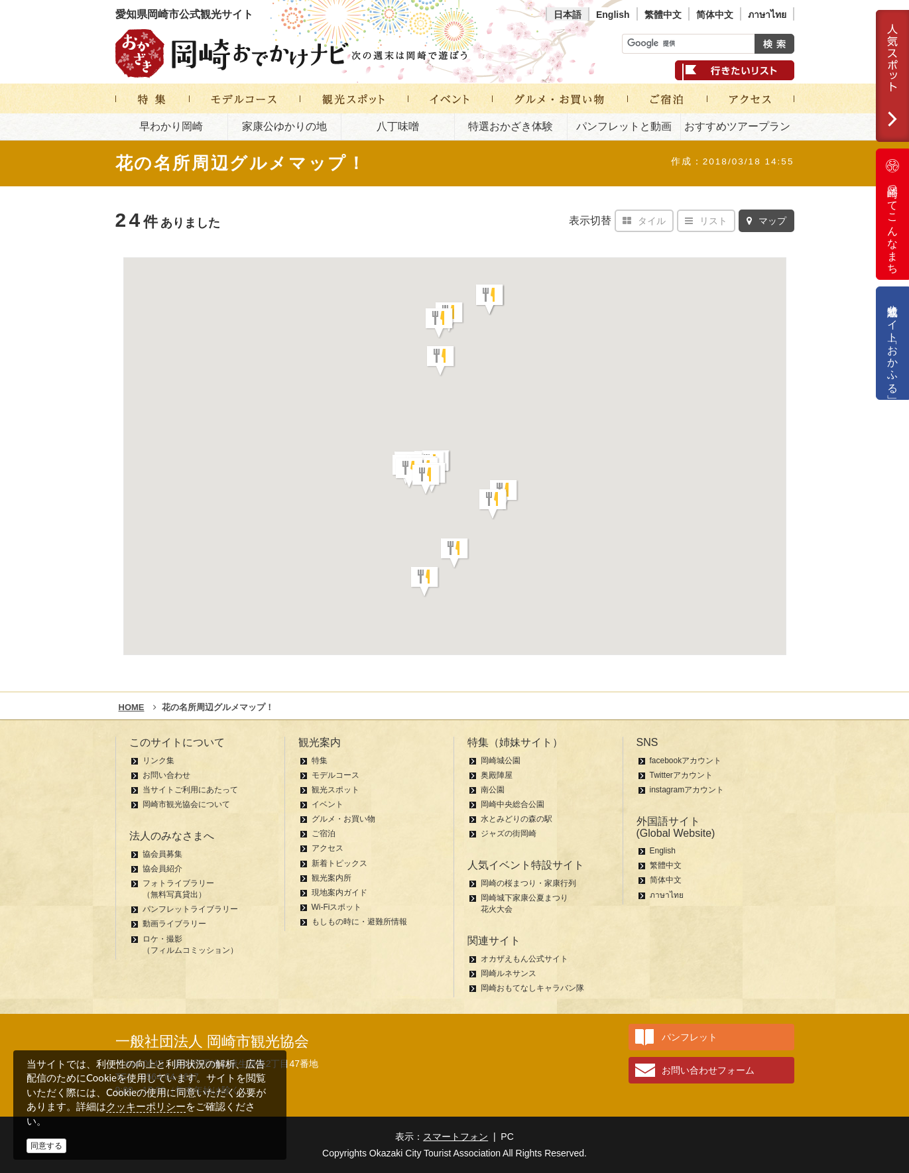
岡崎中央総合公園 (512, 804)
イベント (327, 804)
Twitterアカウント (681, 775)
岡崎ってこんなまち (892, 214)
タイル (644, 221)
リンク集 (158, 760)
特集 (320, 760)
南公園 (493, 789)
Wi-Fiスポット (337, 907)
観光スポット (335, 789)
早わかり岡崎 (171, 126)
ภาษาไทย (767, 14)
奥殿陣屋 (497, 775)
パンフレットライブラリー (190, 909)
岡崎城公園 (500, 760)
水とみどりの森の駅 (516, 819)
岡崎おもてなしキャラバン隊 (532, 988)
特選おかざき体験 (510, 126)
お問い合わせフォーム (708, 1070)
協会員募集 (162, 854)
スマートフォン (455, 1136)
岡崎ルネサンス (508, 973)
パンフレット (689, 1037)
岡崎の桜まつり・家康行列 (528, 883)
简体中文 (714, 14)
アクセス (327, 848)
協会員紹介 (162, 868)
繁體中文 (663, 14)
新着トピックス (339, 863)
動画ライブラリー (174, 923)
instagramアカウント (687, 789)
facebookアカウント (686, 760)
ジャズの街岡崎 (508, 833)
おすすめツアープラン (737, 126)
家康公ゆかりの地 (284, 126)
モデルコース (335, 775)
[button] (490, 300)
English (613, 14)
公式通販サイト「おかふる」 (892, 343)
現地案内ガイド (339, 892)
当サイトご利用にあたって (190, 789)
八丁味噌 (398, 126)
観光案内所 (331, 878)
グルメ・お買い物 (343, 819)
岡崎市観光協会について (186, 804)
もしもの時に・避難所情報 (359, 921)
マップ (766, 221)
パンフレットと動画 (624, 126)
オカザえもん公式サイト (524, 958)
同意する (46, 1145)
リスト (706, 221)
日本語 (567, 14)
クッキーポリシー (146, 1106)
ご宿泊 (323, 833)
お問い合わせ (166, 775)
